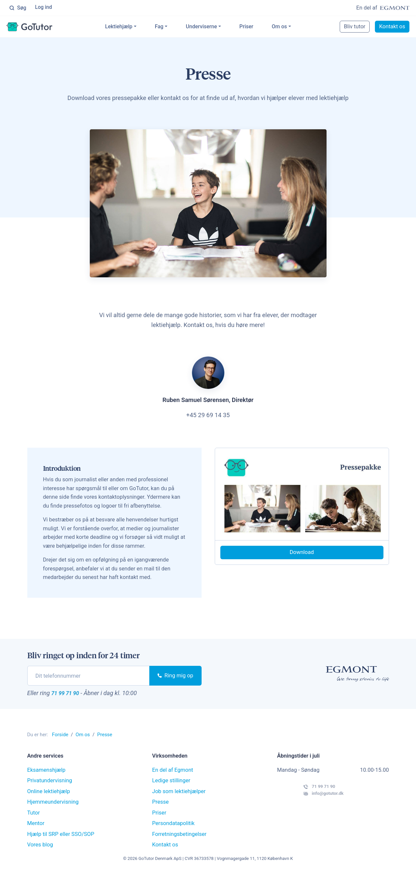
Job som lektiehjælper (179, 796)
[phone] (88, 678)
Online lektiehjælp (48, 796)
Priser (256, 27)
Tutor (33, 818)
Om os (289, 27)
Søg (17, 8)
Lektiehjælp (128, 27)
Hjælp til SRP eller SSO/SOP (60, 839)
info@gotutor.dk (308, 805)
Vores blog (40, 850)
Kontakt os (392, 27)
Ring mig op (175, 678)
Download (302, 555)
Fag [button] (168, 27)
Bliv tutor (354, 27)
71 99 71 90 (71, 696)
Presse (160, 807)
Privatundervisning (49, 786)
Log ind (44, 8)
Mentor (36, 828)
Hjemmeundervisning (53, 807)
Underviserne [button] (211, 27)
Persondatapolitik (173, 828)
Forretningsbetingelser (179, 839)
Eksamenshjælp (46, 775)
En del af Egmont (172, 775)
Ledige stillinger (171, 786)
